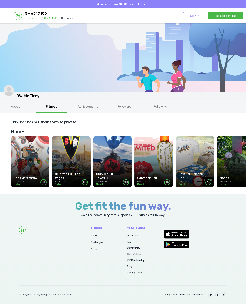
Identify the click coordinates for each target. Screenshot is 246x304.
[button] (195, 234)
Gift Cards (133, 235)
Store (94, 249)
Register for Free (225, 15)
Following (160, 106)
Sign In (194, 15)
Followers (124, 106)
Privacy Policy (135, 272)
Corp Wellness (134, 254)
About (15, 106)
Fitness (51, 106)
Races (94, 235)
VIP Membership (136, 260)
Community (133, 248)
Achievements (88, 106)
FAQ (129, 241)
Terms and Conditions (192, 294)
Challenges (97, 242)
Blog (129, 266)
